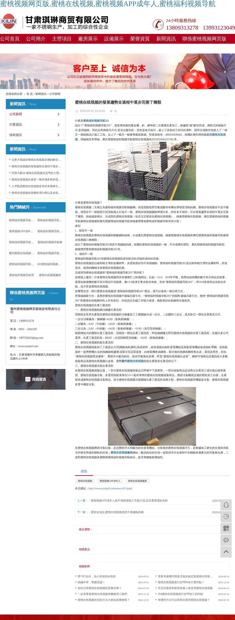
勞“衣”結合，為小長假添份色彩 (97, 576)
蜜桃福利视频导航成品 (50, 220)
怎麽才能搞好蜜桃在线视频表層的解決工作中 (37, 159)
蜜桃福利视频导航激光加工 (21, 220)
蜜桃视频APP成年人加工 (21, 231)
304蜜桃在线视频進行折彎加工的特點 (180, 594)
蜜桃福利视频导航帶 (21, 275)
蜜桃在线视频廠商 (50, 275)
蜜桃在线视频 (85, 481)
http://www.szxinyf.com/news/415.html (110, 488)
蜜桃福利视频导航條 (50, 242)
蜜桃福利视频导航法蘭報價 (50, 253)
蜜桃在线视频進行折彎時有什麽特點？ (181, 582)
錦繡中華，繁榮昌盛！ (91, 582)
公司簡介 (36, 38)
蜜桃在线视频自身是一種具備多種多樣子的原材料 (37, 179)
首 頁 (29, 93)
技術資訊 (15, 135)
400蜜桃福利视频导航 (50, 264)
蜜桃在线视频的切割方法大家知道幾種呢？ (104, 599)
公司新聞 (54, 93)
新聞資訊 (166, 38)
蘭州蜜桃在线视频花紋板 (21, 253)
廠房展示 (88, 38)
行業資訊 (15, 124)
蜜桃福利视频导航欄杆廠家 (21, 242)
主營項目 (62, 38)
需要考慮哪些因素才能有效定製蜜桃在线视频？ (186, 576)
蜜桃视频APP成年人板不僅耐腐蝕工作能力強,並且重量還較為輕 (129, 500)
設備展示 (114, 38)
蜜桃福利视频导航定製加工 (50, 231)
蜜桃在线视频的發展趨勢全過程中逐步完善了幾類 (37, 166)
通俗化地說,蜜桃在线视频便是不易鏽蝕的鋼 (117, 512)
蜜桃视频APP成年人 (110, 481)
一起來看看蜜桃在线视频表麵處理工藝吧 (102, 594)
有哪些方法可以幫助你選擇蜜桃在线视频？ (184, 599)
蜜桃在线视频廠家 (137, 481)
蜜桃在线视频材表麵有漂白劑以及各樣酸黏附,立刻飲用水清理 (37, 192)
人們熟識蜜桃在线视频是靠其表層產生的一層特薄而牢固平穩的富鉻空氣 (37, 186)
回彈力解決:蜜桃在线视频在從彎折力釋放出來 (37, 173)
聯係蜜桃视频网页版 (204, 38)
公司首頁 (10, 38)
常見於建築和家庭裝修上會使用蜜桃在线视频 (185, 588)
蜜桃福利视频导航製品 (21, 264)
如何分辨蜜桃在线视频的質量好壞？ (100, 588)
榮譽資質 (140, 38)
